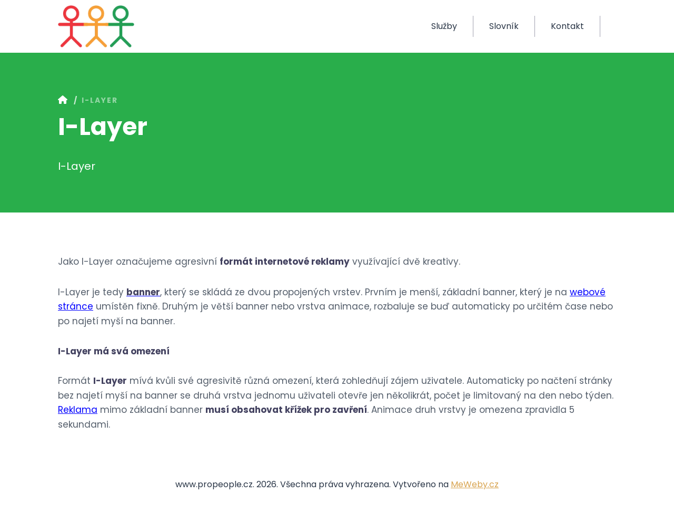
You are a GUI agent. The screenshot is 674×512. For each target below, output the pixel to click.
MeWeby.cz (475, 484)
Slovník (504, 26)
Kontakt (567, 26)
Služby (444, 26)
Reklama (77, 409)
